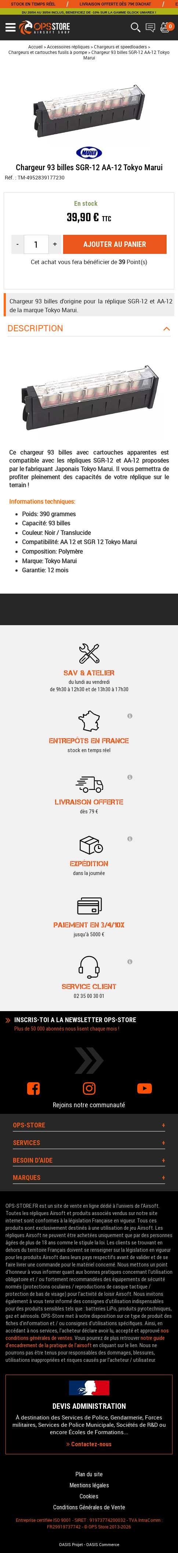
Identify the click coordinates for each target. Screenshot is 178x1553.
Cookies (89, 1496)
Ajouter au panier (114, 244)
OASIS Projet (71, 1544)
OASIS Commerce (102, 1544)
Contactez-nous (89, 1444)
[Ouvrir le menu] (10, 27)
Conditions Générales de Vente (89, 1507)
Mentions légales (89, 1485)
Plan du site (89, 1474)
